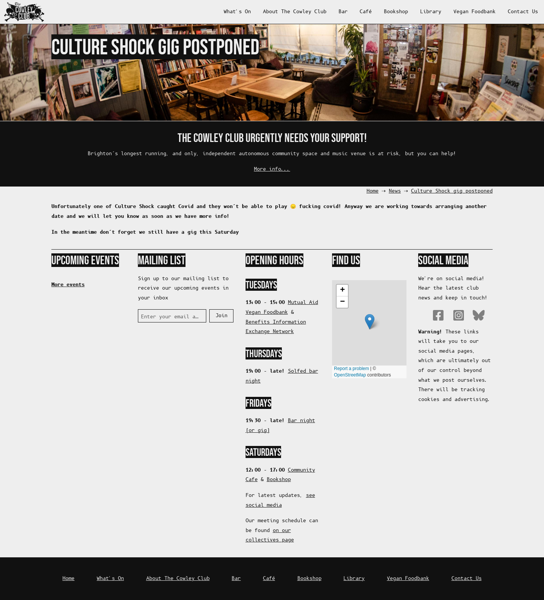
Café (366, 12)
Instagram (459, 315)
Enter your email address (170, 317)
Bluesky (479, 315)
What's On (237, 12)
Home (372, 191)
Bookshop (396, 12)
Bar (343, 12)
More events (68, 284)
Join (221, 316)
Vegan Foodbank (474, 12)
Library (430, 12)
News (395, 191)
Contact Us (523, 12)
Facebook (438, 315)
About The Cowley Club (294, 12)
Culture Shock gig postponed (452, 191)
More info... (272, 169)
